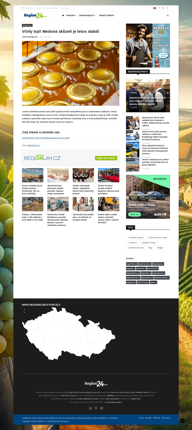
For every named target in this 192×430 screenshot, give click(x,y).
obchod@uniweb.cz (114, 402)
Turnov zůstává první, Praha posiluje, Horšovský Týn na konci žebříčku (155, 162)
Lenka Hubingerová (30, 37)
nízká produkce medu (157, 237)
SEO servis (65, 8)
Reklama (55, 8)
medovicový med (136, 247)
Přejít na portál (106, 158)
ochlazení (133, 242)
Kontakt (46, 8)
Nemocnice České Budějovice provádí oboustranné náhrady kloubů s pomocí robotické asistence (57, 219)
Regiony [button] (71, 15)
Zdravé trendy (106, 15)
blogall (160, 247)
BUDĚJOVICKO (27, 25)
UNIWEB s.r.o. (112, 395)
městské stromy (149, 242)
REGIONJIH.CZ (34, 145)
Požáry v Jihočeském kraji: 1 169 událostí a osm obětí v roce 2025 (32, 217)
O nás (39, 8)
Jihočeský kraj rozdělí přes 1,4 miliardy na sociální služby (83, 217)
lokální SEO (136, 399)
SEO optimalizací (112, 399)
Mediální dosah (142, 392)
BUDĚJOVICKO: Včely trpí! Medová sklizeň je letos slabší (46, 138)
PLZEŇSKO (133, 93)
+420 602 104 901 (79, 402)
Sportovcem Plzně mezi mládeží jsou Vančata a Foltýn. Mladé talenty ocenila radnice (147, 100)
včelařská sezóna (136, 237)
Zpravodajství (87, 15)
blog (150, 247)
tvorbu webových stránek (88, 399)
